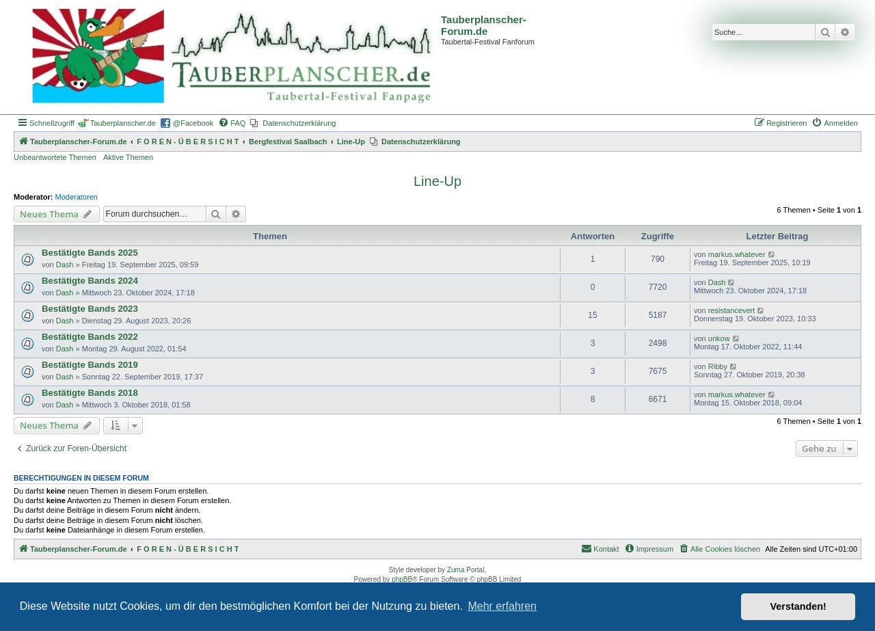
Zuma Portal (465, 570)
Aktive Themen (128, 157)
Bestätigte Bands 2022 (90, 337)
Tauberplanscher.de (123, 123)
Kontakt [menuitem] (600, 548)
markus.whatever (737, 254)
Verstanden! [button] (798, 606)
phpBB (402, 579)
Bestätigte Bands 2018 (90, 393)
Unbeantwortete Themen (55, 157)
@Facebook (193, 123)
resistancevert (731, 310)
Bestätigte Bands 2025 (90, 252)
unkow (719, 338)
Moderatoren (76, 197)
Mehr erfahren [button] (502, 606)
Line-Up (437, 181)
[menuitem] (231, 123)
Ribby (717, 366)
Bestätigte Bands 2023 (90, 309)
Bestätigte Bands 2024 (90, 281)
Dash (65, 264)
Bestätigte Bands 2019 (90, 365)
